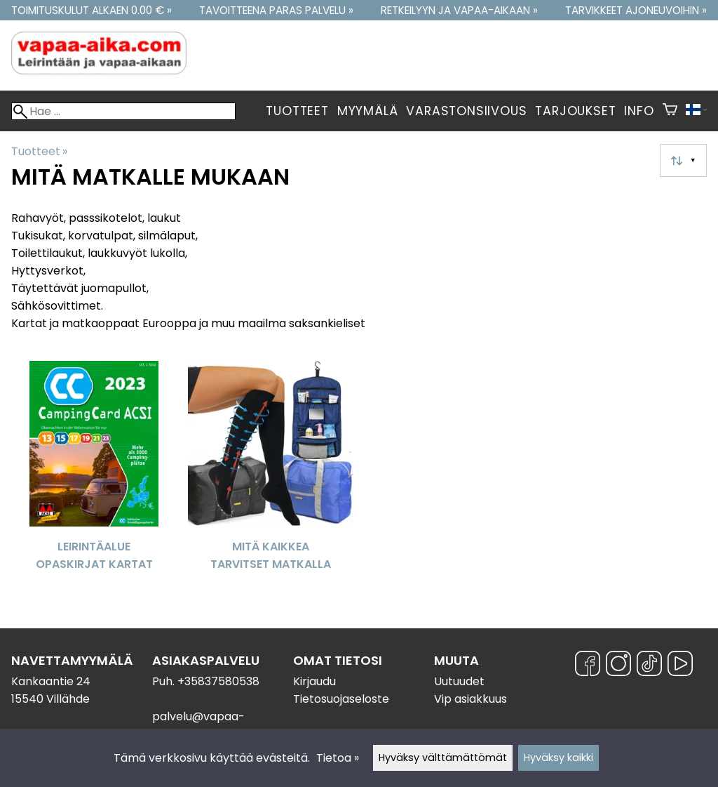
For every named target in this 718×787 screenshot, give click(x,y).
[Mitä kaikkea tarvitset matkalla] (270, 474)
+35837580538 (218, 681)
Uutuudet (459, 681)
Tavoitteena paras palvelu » (276, 10)
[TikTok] (649, 666)
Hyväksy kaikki (558, 757)
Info (638, 110)
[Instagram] (618, 666)
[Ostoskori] (670, 111)
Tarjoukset (575, 110)
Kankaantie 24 (50, 681)
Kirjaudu (314, 681)
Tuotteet (297, 110)
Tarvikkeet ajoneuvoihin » (636, 10)
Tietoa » (337, 758)
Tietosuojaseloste (341, 699)
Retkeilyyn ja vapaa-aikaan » (459, 10)
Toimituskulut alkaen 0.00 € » (91, 10)
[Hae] (123, 111)
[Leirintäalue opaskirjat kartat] (94, 474)
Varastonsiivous (466, 110)
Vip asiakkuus (470, 699)
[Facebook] (587, 666)
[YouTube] (680, 666)
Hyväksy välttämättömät (443, 757)
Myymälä (367, 110)
